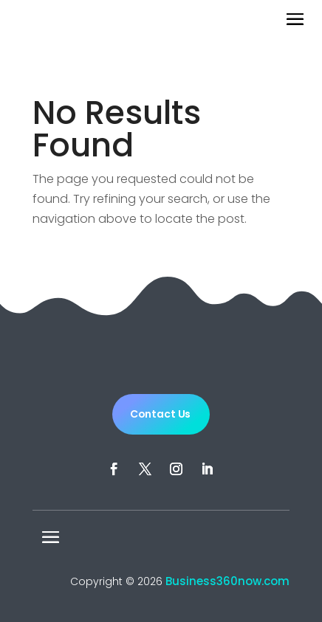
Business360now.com (227, 581)
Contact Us (160, 414)
